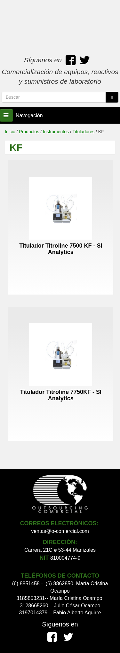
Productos (29, 131)
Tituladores (83, 131)
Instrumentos (56, 131)
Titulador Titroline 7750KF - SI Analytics (60, 395)
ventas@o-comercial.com (60, 531)
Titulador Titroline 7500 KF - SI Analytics (60, 248)
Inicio (10, 131)
